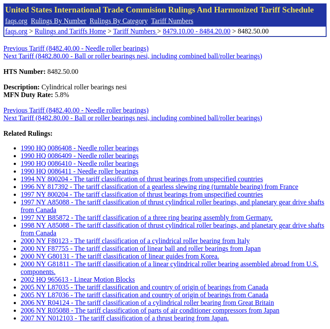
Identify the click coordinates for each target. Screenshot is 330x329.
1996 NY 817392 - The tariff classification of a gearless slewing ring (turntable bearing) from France (159, 186)
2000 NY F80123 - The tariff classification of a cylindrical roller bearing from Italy (135, 240)
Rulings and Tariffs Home (70, 31)
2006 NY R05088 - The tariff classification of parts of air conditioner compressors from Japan (150, 310)
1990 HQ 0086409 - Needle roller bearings (80, 155)
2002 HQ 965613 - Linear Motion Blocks (78, 279)
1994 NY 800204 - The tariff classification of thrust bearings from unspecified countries (142, 179)
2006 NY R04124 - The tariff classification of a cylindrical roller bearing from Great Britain (147, 302)
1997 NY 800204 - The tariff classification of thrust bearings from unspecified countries (142, 194)
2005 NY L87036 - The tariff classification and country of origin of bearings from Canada (144, 295)
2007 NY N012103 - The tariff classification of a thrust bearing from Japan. (125, 318)
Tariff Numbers (172, 20)
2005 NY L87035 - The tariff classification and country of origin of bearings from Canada (144, 287)
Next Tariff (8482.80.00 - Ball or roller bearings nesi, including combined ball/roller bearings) (132, 56)
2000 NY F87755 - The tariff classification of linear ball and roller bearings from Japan (141, 248)
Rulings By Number (58, 20)
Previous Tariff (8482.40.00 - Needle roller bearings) (76, 48)
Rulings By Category (119, 20)
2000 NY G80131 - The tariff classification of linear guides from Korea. (120, 256)
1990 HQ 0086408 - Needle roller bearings (80, 148)
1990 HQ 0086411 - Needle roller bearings (79, 171)
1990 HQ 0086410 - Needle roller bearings (80, 163)
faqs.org (16, 20)
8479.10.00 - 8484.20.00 (196, 31)
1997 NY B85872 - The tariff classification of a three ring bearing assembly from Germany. (147, 217)
